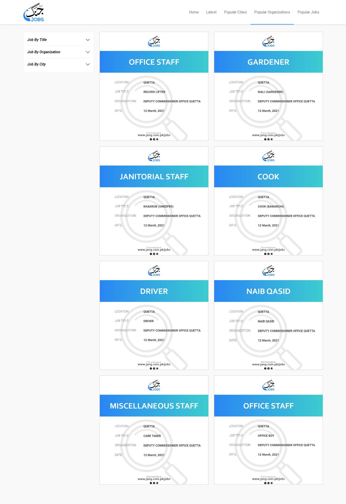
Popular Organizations (272, 12)
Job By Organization (43, 52)
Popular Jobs (308, 12)
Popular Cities (235, 12)
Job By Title (37, 40)
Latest (211, 12)
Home (194, 12)
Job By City (36, 64)
